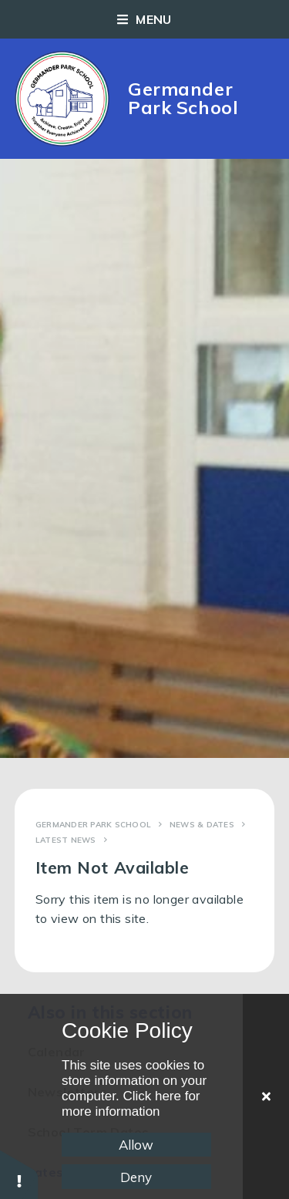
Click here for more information (131, 1104)
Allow (136, 1145)
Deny (136, 1177)
